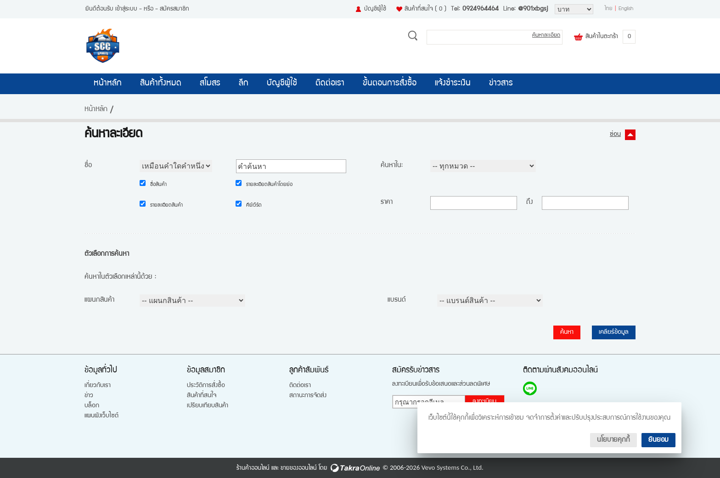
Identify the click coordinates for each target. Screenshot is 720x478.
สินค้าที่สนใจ (425, 9)
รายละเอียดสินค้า (166, 205)
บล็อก (91, 406)
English (626, 9)
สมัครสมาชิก (174, 9)
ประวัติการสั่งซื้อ (206, 385)
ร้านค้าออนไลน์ (253, 468)
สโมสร (210, 83)
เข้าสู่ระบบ (126, 9)
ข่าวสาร (501, 83)
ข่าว (88, 396)
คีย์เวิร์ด (254, 205)
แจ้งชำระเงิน (453, 83)
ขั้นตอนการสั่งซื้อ (389, 83)
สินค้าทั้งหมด (160, 83)
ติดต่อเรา (329, 83)
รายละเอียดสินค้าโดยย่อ (269, 185)
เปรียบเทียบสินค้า (207, 406)
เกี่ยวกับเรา (97, 385)
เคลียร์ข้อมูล (614, 332)
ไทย (609, 9)
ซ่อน (615, 134)
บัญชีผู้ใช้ (375, 9)
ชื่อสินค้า (158, 185)
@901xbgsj (533, 9)
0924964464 (480, 9)
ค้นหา (567, 332)
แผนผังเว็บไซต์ (101, 416)
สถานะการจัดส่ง (307, 396)
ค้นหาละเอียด (546, 35)
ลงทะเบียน (484, 402)
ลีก (243, 83)
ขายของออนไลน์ (299, 468)
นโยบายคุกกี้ (613, 440)
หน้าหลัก (108, 83)
